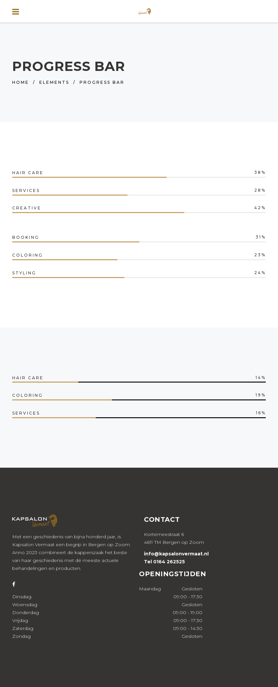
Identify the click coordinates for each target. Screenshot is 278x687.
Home (20, 82)
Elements (54, 82)
